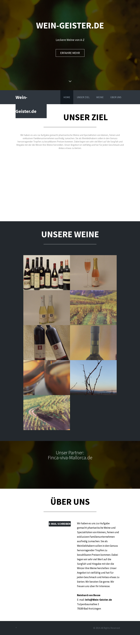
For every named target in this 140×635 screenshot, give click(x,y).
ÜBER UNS (115, 97)
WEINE (100, 97)
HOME (66, 97)
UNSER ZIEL (83, 97)
